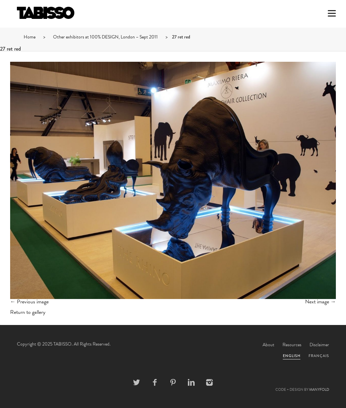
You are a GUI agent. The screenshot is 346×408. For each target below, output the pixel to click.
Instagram (209, 382)
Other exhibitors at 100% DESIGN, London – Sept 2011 (105, 36)
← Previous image (29, 302)
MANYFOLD (319, 389)
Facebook (154, 382)
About (268, 344)
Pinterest (173, 382)
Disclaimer (319, 344)
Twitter (136, 382)
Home (29, 36)
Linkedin (191, 382)
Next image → (320, 302)
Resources (291, 344)
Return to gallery (27, 312)
